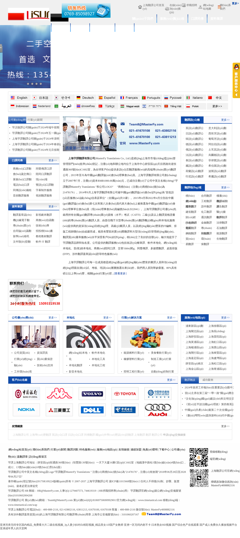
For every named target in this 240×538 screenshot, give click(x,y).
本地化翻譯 (75, 365)
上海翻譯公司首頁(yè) (153, 7)
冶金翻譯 (206, 233)
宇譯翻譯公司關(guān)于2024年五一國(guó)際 (38, 133)
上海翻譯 (139, 434)
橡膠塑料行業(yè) (134, 359)
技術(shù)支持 (45, 365)
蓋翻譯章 (22, 456)
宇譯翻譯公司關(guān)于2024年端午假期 (35, 127)
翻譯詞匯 (72, 449)
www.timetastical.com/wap (22, 504)
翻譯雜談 (190, 379)
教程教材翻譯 (44, 236)
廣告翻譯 (222, 206)
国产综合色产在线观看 (185, 524)
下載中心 (164, 449)
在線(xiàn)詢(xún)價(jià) (175, 9)
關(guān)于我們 (142, 18)
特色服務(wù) (87, 449)
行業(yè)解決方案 (131, 317)
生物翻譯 (222, 238)
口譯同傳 (197, 18)
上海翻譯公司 (21, 434)
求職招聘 (191, 5)
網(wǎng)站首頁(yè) (20, 449)
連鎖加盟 (136, 449)
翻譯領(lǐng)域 (193, 187)
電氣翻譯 (191, 228)
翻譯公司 (157, 434)
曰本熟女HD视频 (161, 524)
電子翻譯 (191, 206)
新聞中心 (80, 27)
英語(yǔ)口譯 (59, 434)
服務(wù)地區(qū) (195, 317)
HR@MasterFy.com (48, 490)
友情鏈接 (17, 426)
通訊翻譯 (206, 217)
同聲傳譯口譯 (44, 168)
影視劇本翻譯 (44, 214)
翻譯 (148, 434)
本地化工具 (98, 359)
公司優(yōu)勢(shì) (23, 317)
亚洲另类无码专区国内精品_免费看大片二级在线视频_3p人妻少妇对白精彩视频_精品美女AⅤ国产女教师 (61, 524)
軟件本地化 (98, 352)
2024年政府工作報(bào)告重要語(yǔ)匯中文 (210, 387)
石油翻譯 (222, 228)
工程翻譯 (206, 201)
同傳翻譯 (89, 434)
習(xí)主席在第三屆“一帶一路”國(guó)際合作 (211, 393)
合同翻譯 (206, 195)
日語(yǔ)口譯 (75, 434)
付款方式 (124, 27)
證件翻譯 (206, 206)
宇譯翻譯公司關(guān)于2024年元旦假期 (35, 149)
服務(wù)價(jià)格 (172, 18)
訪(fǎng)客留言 (38, 456)
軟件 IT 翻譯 (43, 241)
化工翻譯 (206, 211)
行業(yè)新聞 (35, 119)
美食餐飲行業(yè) (161, 352)
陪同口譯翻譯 (44, 174)
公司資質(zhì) (22, 352)
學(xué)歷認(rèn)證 (150, 27)
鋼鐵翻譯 (191, 233)
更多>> (53, 160)
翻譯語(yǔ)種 (192, 119)
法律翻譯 (222, 222)
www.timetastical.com (150, 500)
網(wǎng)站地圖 (208, 7)
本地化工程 (98, 365)
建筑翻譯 (191, 211)
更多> (235, 3)
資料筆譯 (216, 18)
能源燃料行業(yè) (134, 352)
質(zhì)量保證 (45, 359)
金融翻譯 (206, 222)
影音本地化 (75, 371)
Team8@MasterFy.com (59, 500)
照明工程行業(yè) (134, 371)
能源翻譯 (222, 233)
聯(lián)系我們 (225, 7)
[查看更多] (120, 273)
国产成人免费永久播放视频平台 (218, 524)
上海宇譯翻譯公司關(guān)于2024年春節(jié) (38, 144)
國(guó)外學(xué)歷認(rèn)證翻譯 (115, 434)
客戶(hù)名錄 (19, 379)
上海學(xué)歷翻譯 (40, 434)
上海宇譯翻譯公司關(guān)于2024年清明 (35, 138)
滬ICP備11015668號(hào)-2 (124, 481)
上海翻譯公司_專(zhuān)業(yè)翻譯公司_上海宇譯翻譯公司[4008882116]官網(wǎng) (28, 15)
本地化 (71, 317)
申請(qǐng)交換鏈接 (174, 434)
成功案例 (60, 27)
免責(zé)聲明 (150, 449)
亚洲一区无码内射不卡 (137, 524)
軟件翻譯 (222, 217)
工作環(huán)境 (23, 371)
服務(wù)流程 (102, 27)
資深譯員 (42, 352)
